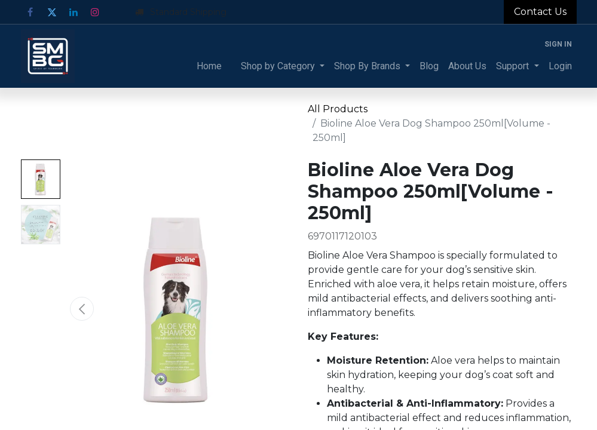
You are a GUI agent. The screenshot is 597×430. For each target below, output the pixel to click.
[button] (82, 308)
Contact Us (540, 11)
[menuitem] (209, 66)
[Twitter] (52, 12)
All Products (338, 109)
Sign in (558, 44)
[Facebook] (30, 12)
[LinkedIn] (73, 12)
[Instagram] (95, 12)
